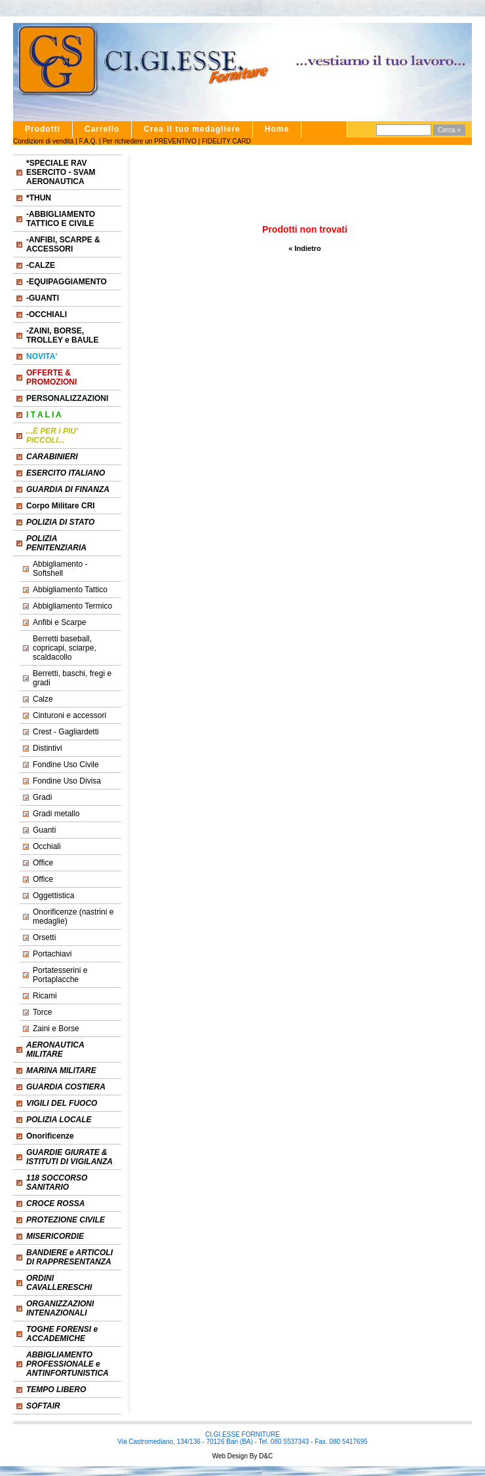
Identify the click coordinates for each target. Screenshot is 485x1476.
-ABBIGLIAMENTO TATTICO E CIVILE (60, 219)
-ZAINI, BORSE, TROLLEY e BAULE (62, 335)
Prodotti (42, 129)
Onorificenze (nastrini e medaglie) (73, 916)
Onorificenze (50, 1136)
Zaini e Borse (56, 1028)
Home (277, 129)
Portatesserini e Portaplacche (60, 975)
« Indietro (304, 248)
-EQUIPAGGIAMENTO (66, 281)
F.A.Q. (88, 141)
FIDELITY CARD (226, 141)
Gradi (42, 797)
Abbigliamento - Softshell (60, 568)
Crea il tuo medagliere (192, 129)
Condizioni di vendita (43, 141)
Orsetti (44, 937)
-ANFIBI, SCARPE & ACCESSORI (63, 244)
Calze (43, 699)
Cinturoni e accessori (69, 715)
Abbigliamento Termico (72, 606)
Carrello (102, 129)
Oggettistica (53, 895)
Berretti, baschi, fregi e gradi (72, 678)
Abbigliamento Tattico (70, 589)
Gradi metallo (56, 813)
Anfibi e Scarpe (59, 622)
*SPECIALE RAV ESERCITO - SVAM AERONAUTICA (61, 172)
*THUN (38, 197)
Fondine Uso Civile (66, 764)
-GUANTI (42, 298)
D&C (265, 1456)
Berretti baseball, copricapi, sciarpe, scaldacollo (64, 648)
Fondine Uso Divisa (67, 780)
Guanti (44, 830)
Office (43, 862)
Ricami (45, 995)
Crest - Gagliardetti (66, 731)
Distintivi (47, 748)
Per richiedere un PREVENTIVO (149, 141)
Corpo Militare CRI (60, 505)
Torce (42, 1012)
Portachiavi (52, 953)
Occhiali (47, 846)
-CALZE (40, 265)
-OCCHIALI (46, 314)
